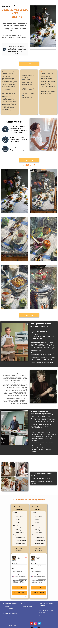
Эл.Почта (14, 563)
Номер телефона (16, 574)
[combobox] (13, 576)
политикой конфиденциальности (18, 583)
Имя (13, 568)
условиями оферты (23, 579)
